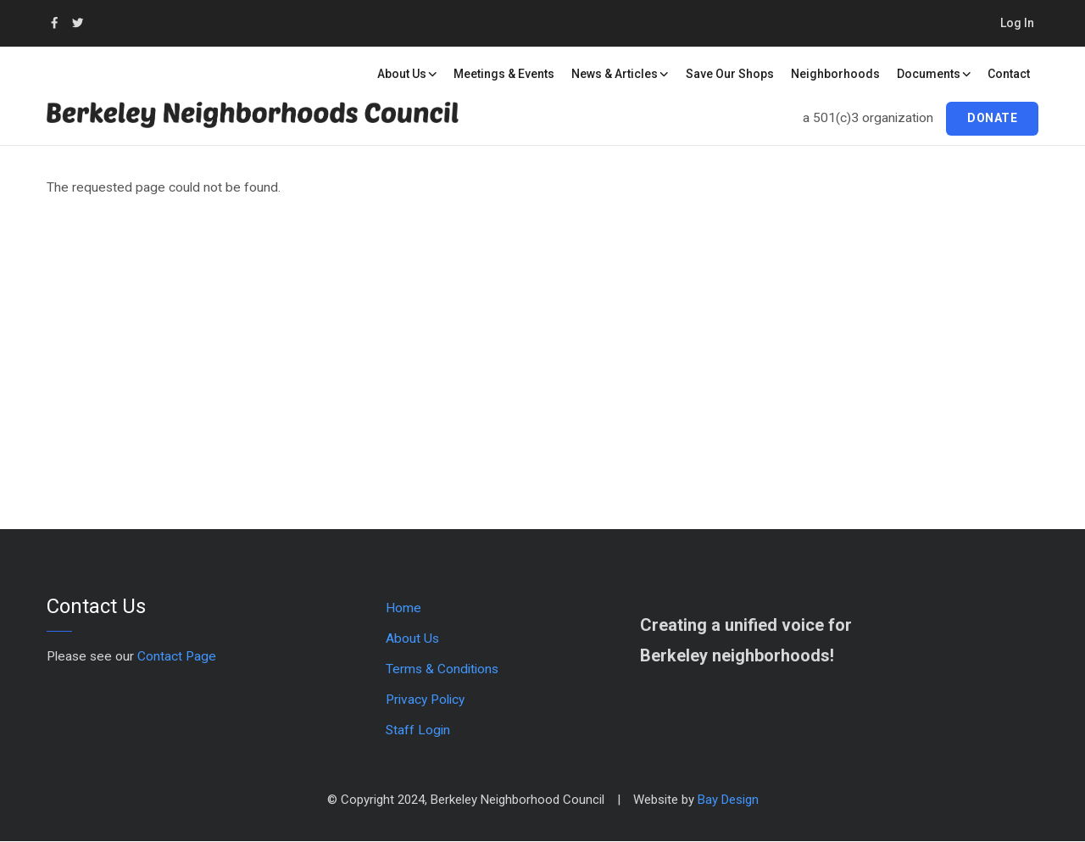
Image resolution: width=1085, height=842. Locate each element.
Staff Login (418, 730)
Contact (1009, 74)
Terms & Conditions (442, 669)
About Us (407, 74)
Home (403, 608)
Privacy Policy (425, 699)
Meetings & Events (503, 74)
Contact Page (176, 656)
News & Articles (620, 74)
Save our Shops (730, 74)
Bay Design (728, 799)
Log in (1017, 23)
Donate (992, 118)
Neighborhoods (835, 74)
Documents (934, 74)
